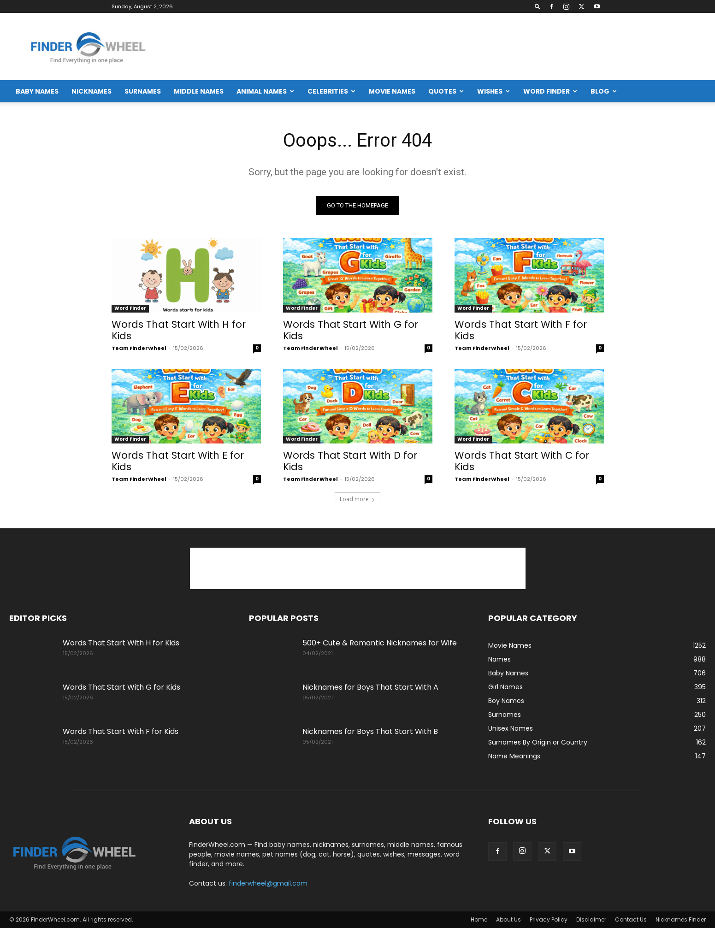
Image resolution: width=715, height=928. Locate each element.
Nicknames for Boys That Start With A (370, 687)
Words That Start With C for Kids (522, 461)
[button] (537, 6)
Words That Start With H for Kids (179, 330)
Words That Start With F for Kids (521, 330)
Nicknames (91, 91)
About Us (508, 919)
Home (479, 919)
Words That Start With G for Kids (350, 330)
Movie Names (392, 91)
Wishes (493, 91)
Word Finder (550, 91)
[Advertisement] (538, 46)
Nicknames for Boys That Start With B (370, 731)
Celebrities (331, 91)
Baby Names (37, 91)
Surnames (142, 91)
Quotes (446, 91)
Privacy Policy (548, 919)
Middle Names (199, 91)
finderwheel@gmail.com (268, 883)
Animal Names (265, 91)
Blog (604, 91)
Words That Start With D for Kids (350, 461)
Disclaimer (591, 919)
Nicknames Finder (681, 919)
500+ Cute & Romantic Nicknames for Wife (379, 643)
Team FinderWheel (139, 348)
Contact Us (631, 919)
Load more (357, 499)
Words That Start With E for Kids (178, 461)
